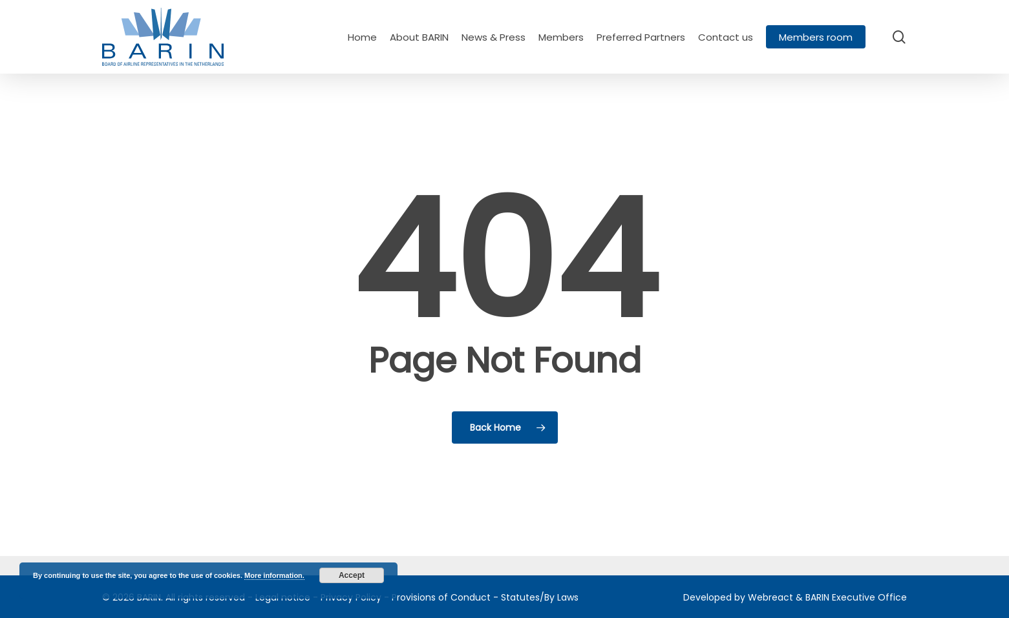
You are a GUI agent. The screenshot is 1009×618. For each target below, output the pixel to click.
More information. (274, 575)
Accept (352, 575)
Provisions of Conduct (441, 597)
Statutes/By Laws (540, 597)
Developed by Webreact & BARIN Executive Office (795, 597)
